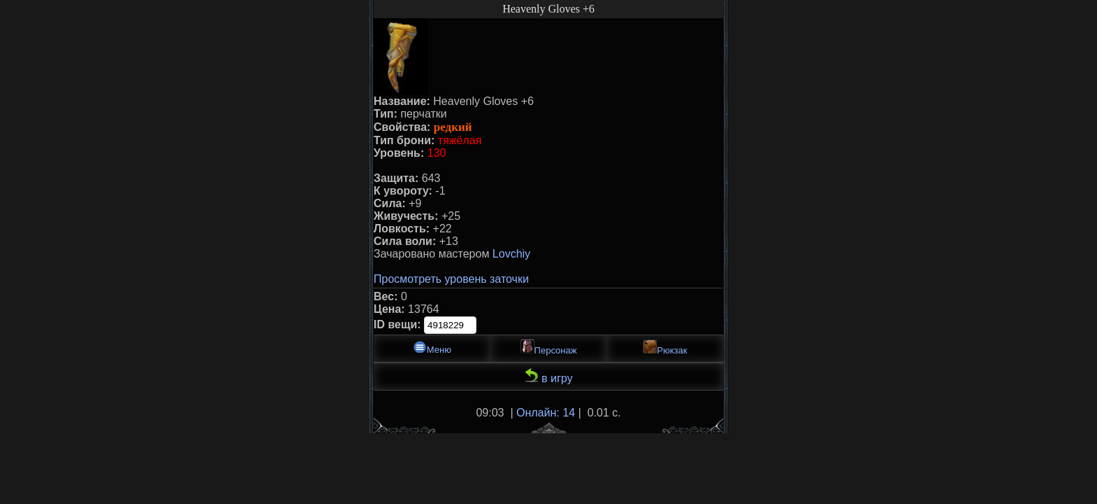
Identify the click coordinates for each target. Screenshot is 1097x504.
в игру (549, 376)
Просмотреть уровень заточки (451, 279)
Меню (432, 347)
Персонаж (549, 348)
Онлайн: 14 (545, 413)
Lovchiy (511, 254)
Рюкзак (665, 348)
